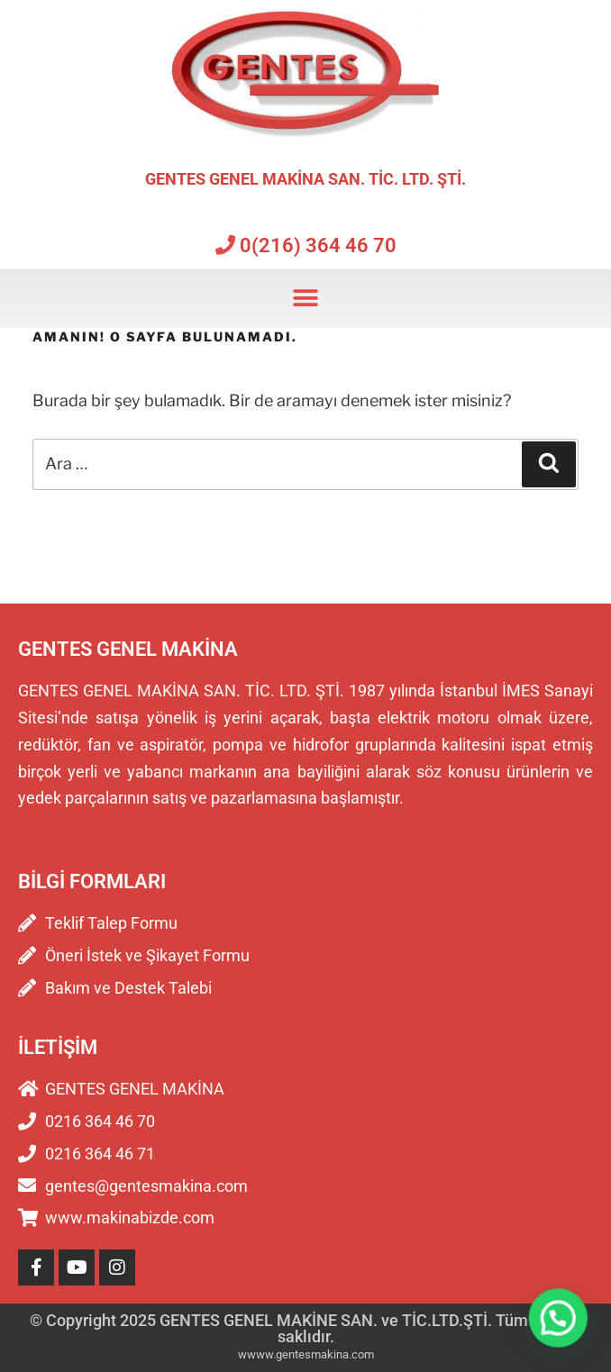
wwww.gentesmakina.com (306, 1354)
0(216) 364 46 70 (306, 245)
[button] (306, 298)
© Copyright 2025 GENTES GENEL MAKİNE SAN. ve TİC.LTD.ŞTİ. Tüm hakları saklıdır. (305, 1328)
